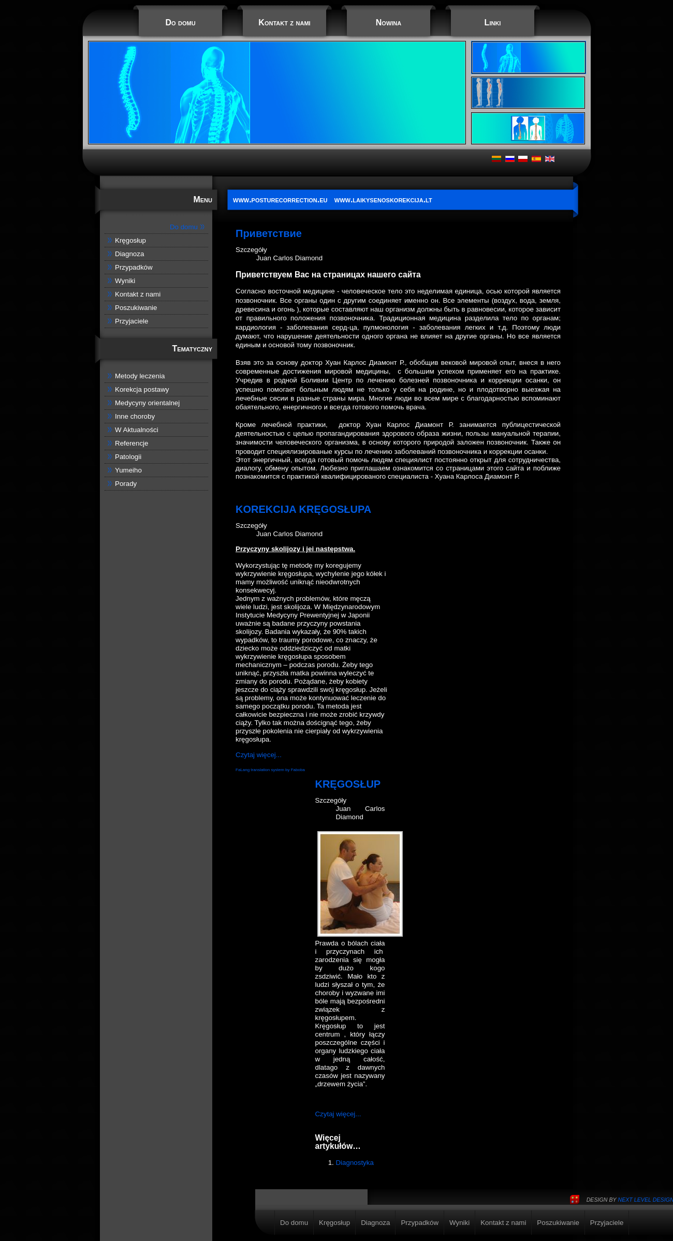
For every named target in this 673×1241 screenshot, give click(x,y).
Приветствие (269, 233)
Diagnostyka (354, 1162)
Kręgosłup (130, 240)
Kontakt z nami (284, 22)
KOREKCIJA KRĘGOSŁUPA (303, 509)
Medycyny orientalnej (147, 403)
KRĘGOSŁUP (348, 784)
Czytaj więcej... (259, 755)
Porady (126, 483)
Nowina (388, 22)
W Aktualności (136, 430)
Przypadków (134, 267)
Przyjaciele (131, 321)
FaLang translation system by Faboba (270, 769)
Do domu (180, 22)
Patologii (128, 457)
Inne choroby (135, 416)
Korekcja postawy (142, 389)
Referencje (131, 443)
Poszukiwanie (136, 308)
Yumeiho (128, 470)
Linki (493, 22)
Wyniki (125, 281)
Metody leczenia (140, 376)
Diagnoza (129, 254)
